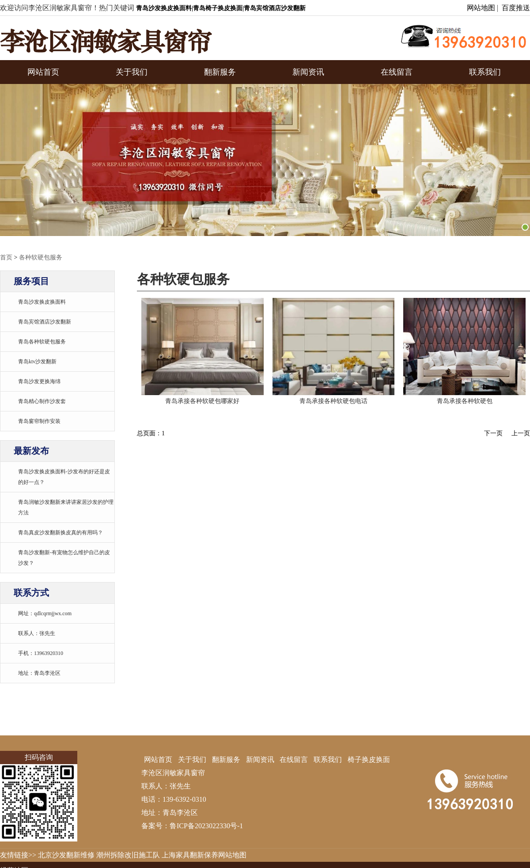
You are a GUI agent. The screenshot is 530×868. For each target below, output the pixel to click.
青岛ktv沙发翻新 (37, 361)
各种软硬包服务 (40, 257)
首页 (6, 257)
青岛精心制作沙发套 (42, 401)
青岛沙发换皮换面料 (42, 302)
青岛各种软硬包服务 (42, 342)
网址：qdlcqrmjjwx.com (45, 613)
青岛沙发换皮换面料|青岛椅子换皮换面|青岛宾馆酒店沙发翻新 (221, 8)
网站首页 (43, 72)
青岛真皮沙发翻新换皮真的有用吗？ (60, 532)
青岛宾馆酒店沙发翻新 (44, 322)
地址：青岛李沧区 (39, 673)
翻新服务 (220, 72)
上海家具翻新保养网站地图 (204, 855)
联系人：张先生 (36, 633)
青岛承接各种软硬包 (464, 401)
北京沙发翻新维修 (66, 855)
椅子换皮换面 (369, 759)
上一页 (520, 433)
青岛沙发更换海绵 (39, 381)
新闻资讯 (308, 72)
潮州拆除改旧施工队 (128, 855)
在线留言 (397, 72)
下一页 (493, 433)
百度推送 (516, 7)
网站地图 (481, 7)
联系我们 (485, 72)
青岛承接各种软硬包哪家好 (202, 401)
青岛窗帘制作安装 (39, 421)
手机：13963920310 (40, 653)
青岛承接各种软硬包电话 (333, 401)
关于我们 (132, 72)
